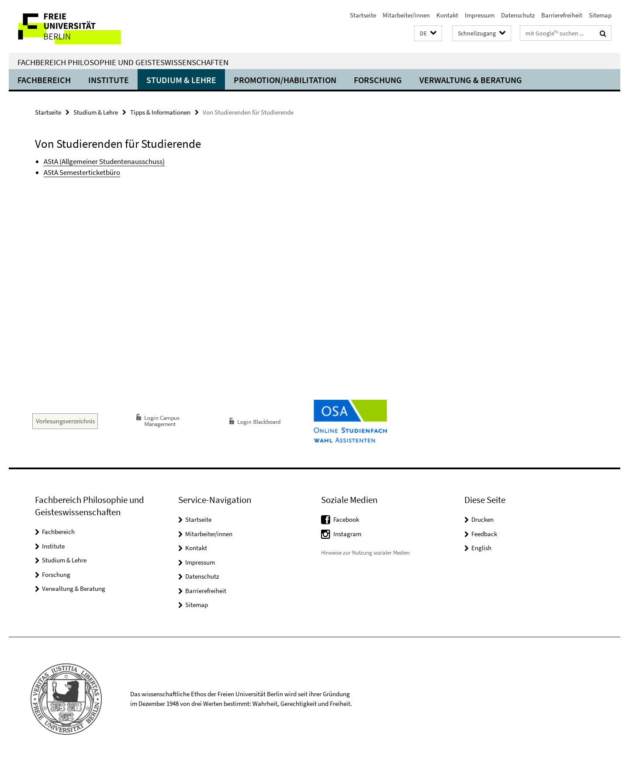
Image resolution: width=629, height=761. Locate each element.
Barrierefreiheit (561, 15)
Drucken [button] (482, 519)
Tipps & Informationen (160, 112)
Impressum (479, 15)
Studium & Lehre (181, 79)
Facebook (346, 519)
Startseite (363, 15)
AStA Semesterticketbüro (82, 172)
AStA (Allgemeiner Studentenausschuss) (104, 161)
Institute (108, 79)
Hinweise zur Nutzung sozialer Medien (365, 552)
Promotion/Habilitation (285, 79)
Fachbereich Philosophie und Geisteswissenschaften (122, 62)
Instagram (347, 534)
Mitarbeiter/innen (406, 15)
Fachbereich (44, 79)
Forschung (378, 79)
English (481, 548)
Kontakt (447, 15)
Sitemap (600, 15)
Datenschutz (518, 15)
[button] (428, 33)
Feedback (484, 534)
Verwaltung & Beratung (470, 79)
